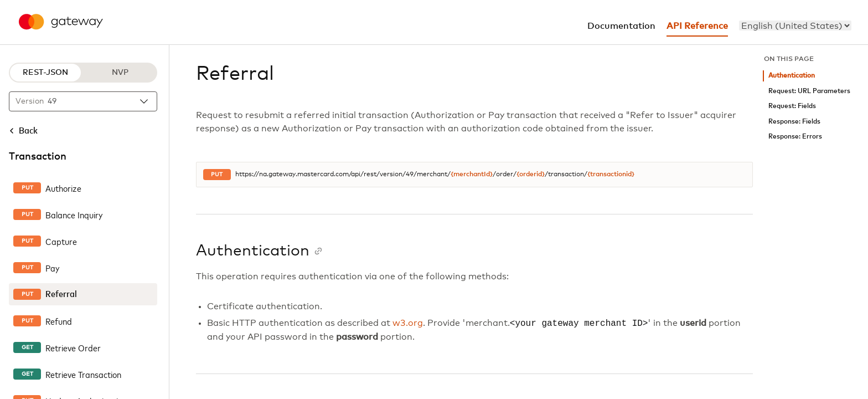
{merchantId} (472, 174)
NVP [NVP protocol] (120, 72)
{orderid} (530, 174)
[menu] (795, 25)
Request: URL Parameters (809, 91)
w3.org (407, 323)
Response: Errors (795, 136)
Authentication (791, 75)
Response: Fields (794, 121)
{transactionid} (610, 174)
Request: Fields (792, 106)
